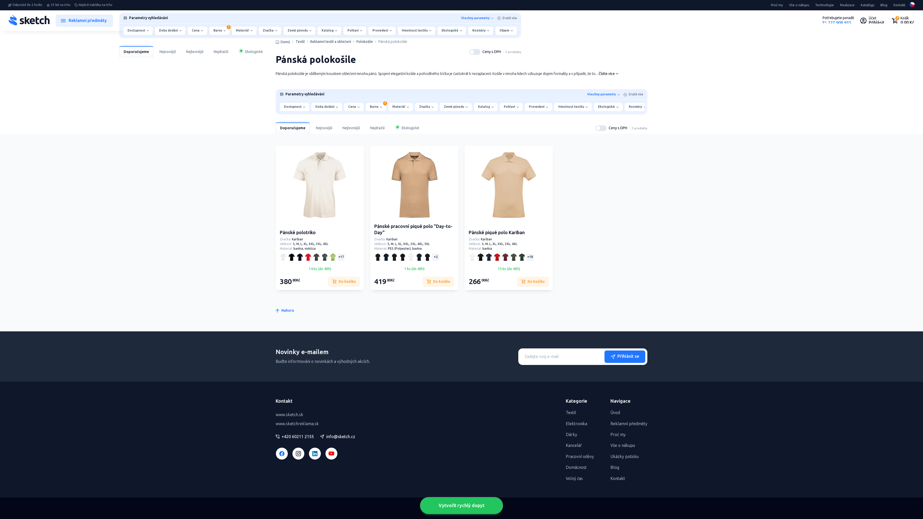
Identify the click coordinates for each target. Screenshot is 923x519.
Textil (300, 42)
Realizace (847, 5)
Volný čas (574, 478)
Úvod (615, 412)
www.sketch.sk (289, 414)
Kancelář (574, 445)
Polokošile (364, 42)
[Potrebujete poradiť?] (838, 20)
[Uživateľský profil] (872, 20)
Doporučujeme (136, 52)
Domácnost (576, 467)
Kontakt (899, 5)
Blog (883, 5)
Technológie (824, 5)
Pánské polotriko (298, 232)
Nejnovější (168, 52)
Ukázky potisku (624, 456)
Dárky (571, 434)
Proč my (777, 5)
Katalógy (867, 5)
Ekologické (250, 51)
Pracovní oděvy (580, 456)
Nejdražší (221, 52)
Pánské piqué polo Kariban (497, 232)
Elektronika (576, 423)
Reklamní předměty (628, 423)
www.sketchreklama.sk (297, 423)
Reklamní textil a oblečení (330, 42)
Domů (285, 42)
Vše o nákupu (799, 5)
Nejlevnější (194, 52)
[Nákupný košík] (902, 20)
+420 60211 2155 (295, 436)
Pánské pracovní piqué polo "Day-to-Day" (413, 229)
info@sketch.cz (337, 436)
